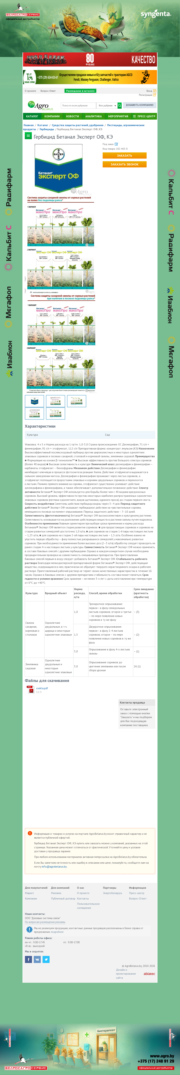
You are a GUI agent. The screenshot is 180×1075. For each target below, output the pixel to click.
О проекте (30, 90)
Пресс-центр (146, 116)
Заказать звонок (125, 164)
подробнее (57, 932)
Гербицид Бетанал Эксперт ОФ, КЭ (79, 129)
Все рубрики (107, 105)
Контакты (83, 898)
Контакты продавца (132, 702)
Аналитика (93, 116)
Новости (72, 116)
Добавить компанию (139, 105)
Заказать (124, 155)
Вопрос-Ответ (48, 90)
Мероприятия (118, 116)
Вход (149, 90)
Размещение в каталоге (80, 90)
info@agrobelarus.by (54, 866)
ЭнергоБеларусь (112, 893)
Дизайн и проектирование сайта (126, 973)
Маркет (29, 893)
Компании (52, 116)
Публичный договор (63, 898)
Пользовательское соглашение (88, 905)
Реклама (56, 893)
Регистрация (145, 94)
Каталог (32, 116)
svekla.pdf (42, 688)
